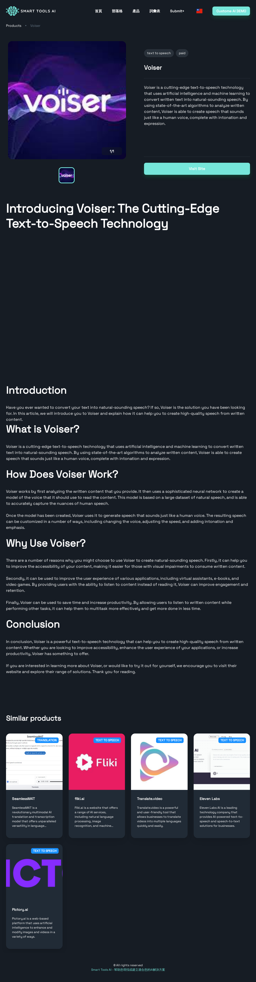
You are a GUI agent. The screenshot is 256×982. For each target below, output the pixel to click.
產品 (136, 11)
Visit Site (197, 169)
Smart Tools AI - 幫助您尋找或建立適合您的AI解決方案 (128, 970)
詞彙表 (155, 11)
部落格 (117, 11)
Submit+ (177, 11)
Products (13, 25)
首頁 (98, 11)
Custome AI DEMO (231, 11)
